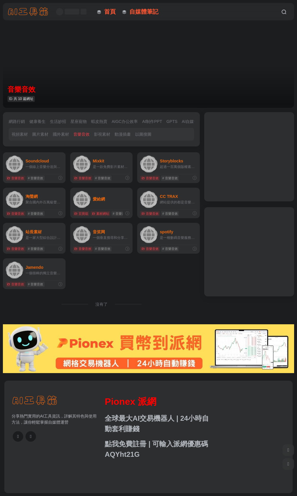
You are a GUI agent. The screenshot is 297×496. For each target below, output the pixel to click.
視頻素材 (20, 134)
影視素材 (102, 134)
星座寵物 (78, 121)
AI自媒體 (190, 121)
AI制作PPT (152, 121)
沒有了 (101, 304)
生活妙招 (58, 121)
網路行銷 (17, 121)
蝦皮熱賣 (99, 121)
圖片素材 (40, 134)
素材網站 (100, 213)
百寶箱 (81, 213)
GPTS (172, 121)
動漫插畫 (123, 134)
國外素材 (61, 134)
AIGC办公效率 (125, 121)
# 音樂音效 (35, 178)
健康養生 (37, 121)
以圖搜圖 (143, 134)
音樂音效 (81, 134)
